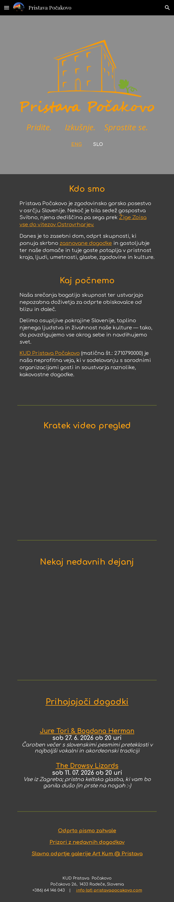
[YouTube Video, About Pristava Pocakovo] (87, 485)
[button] (6, 7)
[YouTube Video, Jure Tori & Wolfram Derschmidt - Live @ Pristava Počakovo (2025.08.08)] (87, 624)
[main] (87, 135)
